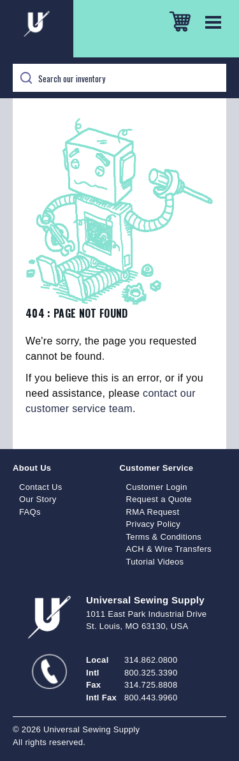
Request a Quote (159, 499)
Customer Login (156, 487)
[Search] (119, 78)
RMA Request (153, 512)
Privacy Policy (153, 524)
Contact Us (40, 487)
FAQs (30, 512)
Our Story (38, 499)
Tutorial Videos (155, 561)
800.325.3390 (150, 672)
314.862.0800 (150, 660)
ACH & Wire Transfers (169, 549)
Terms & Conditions (164, 537)
